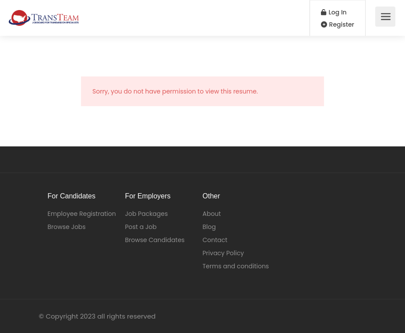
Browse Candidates (155, 240)
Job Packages (146, 213)
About (212, 213)
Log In (334, 12)
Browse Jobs (67, 226)
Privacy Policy (223, 253)
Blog (209, 226)
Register (337, 24)
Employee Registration (82, 213)
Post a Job (141, 226)
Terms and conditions (236, 266)
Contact (215, 240)
